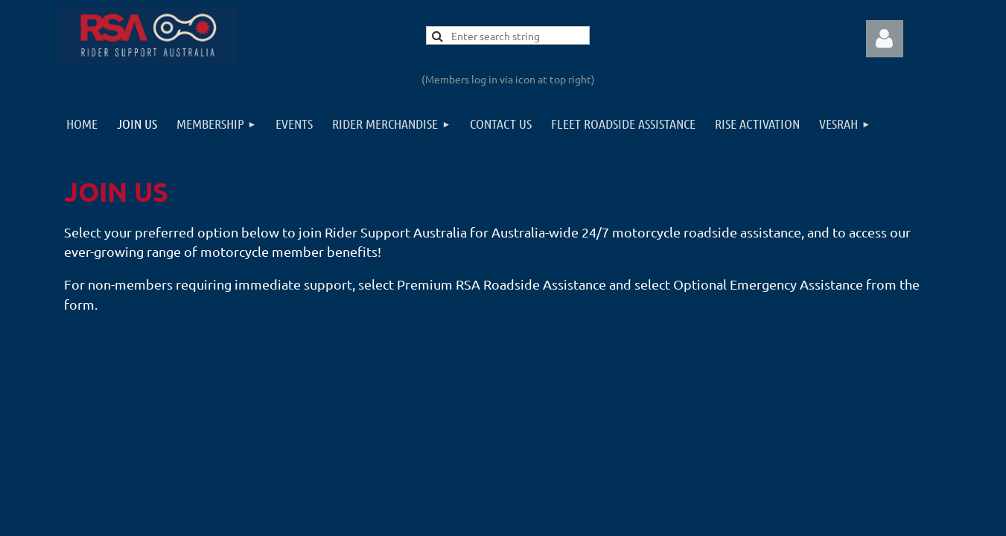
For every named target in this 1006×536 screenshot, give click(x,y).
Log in (884, 38)
